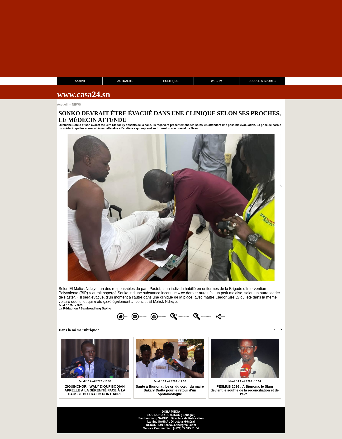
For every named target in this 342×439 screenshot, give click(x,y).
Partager (171, 322)
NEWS (75, 104)
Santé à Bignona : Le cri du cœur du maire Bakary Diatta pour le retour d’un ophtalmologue (170, 393)
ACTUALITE (125, 81)
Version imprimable (146, 316)
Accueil (80, 81)
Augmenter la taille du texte (197, 316)
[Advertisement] (142, 43)
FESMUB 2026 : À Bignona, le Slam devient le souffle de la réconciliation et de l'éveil (245, 393)
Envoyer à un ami (103, 316)
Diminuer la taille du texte (254, 316)
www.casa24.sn (83, 94)
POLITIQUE (171, 81)
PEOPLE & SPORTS (262, 81)
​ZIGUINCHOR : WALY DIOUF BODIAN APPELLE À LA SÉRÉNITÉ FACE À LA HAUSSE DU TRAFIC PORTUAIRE (95, 395)
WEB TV (216, 81)
